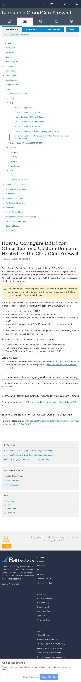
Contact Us (6, 566)
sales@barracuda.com (52, 652)
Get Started (10, 52)
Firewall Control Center (14, 184)
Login (6, 546)
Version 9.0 (53, 29)
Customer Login (44, 602)
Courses (12, 572)
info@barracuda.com (53, 648)
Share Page (10, 508)
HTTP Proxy (14, 152)
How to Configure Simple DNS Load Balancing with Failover (37, 131)
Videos (40, 570)
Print (7, 505)
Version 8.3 (12, 29)
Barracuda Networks (25, 575)
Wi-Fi (11, 175)
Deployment (10, 48)
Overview (8, 43)
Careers (16, 569)
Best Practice (10, 193)
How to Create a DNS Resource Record (29, 121)
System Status (43, 615)
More (73, 29)
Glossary (41, 574)
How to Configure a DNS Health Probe (29, 117)
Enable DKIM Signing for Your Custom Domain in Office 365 (26, 459)
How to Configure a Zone (24, 107)
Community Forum (45, 611)
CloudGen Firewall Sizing (13, 476)
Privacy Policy (19, 566)
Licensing (9, 66)
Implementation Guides (14, 198)
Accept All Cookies (49, 678)
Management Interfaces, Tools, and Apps (21, 216)
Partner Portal (43, 607)
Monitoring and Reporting (15, 203)
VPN (11, 170)
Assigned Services (12, 84)
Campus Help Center (46, 583)
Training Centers (25, 572)
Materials (41, 565)
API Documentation (11, 485)
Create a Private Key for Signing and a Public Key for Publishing (28, 450)
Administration (11, 71)
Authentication (11, 75)
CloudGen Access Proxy (19, 180)
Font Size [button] (9, 501)
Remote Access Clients (14, 212)
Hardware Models (12, 226)
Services (9, 89)
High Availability (12, 61)
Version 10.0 (32, 29)
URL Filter (13, 161)
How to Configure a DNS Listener (27, 112)
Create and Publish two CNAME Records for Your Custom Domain (29, 455)
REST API (9, 230)
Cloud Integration (12, 80)
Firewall (13, 147)
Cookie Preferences (10, 583)
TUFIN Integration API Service (17, 221)
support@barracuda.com (55, 657)
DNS (11, 103)
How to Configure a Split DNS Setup (28, 126)
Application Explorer (11, 480)
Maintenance (10, 207)
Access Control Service (18, 94)
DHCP (12, 98)
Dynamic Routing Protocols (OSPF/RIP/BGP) (26, 143)
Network (9, 57)
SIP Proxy (13, 156)
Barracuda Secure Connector (16, 189)
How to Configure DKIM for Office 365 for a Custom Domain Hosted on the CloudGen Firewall (42, 137)
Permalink (9, 512)
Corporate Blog (43, 619)
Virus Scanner (15, 166)
